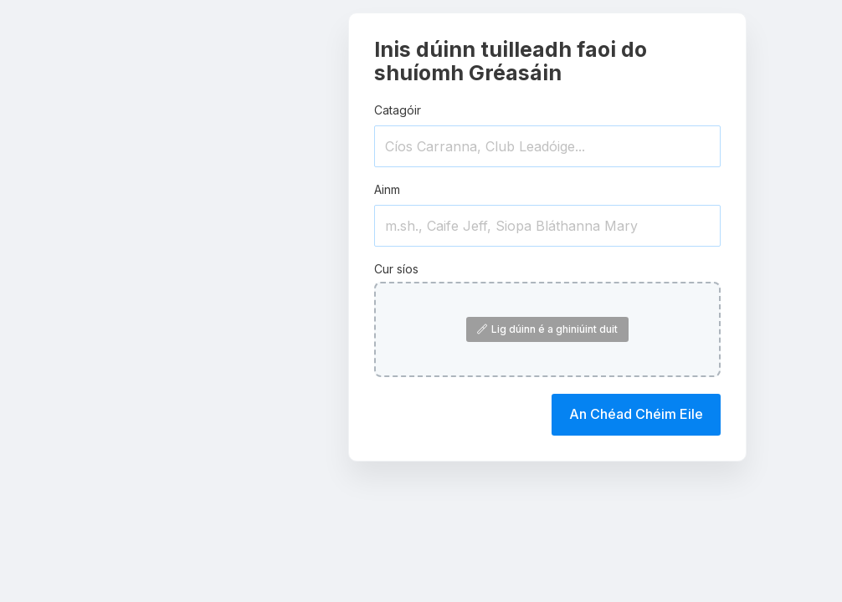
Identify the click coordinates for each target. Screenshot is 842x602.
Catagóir (397, 110)
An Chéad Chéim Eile (636, 414)
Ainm (387, 189)
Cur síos (396, 269)
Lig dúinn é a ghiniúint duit (547, 329)
